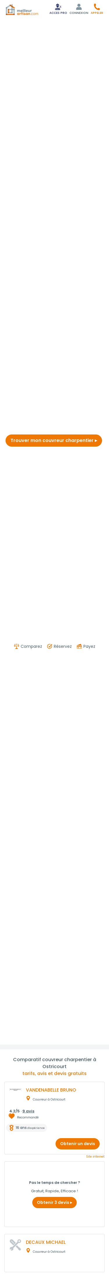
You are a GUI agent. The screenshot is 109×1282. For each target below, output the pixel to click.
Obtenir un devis (77, 1144)
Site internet (95, 1156)
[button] (97, 8)
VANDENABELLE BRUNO (51, 1090)
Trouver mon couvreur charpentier (53, 440)
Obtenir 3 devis (54, 1202)
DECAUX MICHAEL (46, 1242)
